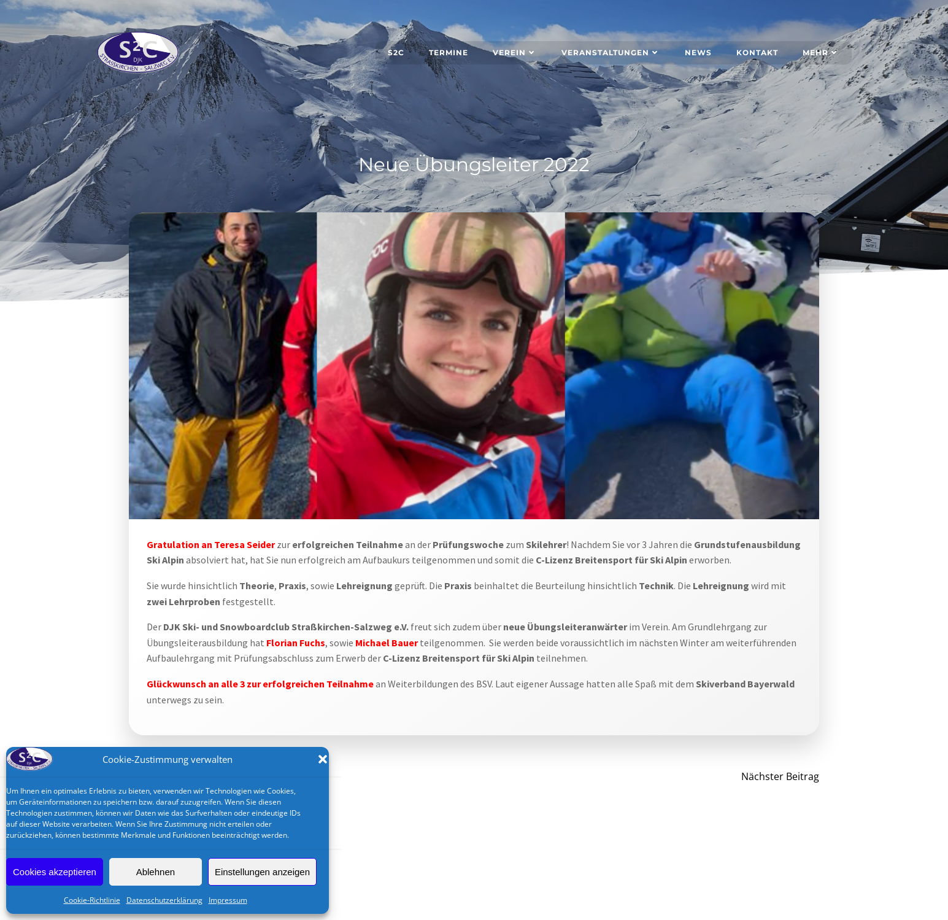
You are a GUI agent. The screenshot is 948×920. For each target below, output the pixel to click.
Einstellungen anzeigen (262, 872)
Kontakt (758, 51)
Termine (449, 51)
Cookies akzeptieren (54, 872)
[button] (323, 759)
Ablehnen (155, 872)
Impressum (228, 900)
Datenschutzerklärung (164, 900)
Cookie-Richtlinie (92, 900)
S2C (396, 51)
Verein (515, 51)
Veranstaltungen (611, 51)
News (698, 51)
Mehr (821, 51)
